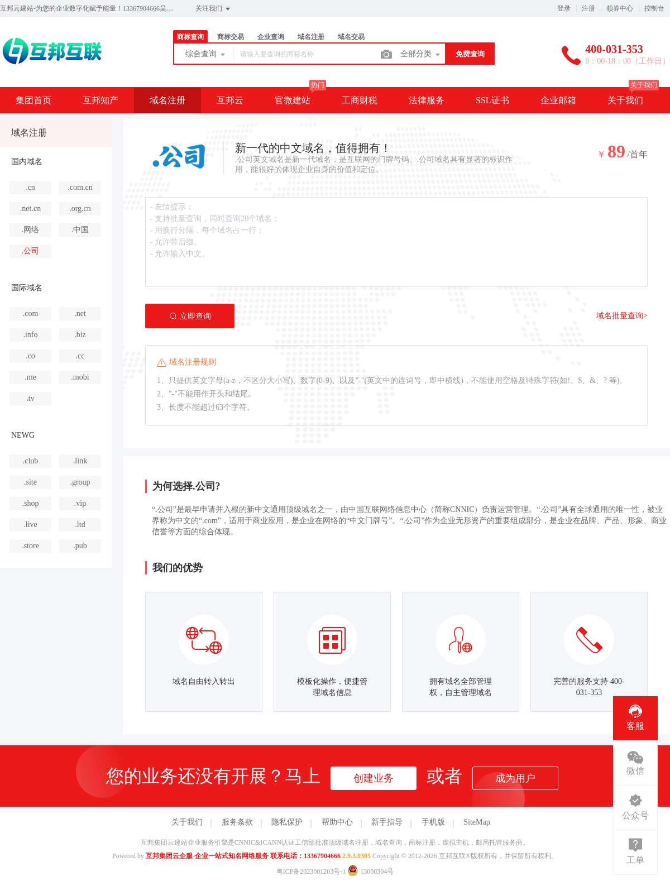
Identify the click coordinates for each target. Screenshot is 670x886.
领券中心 (619, 8)
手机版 (433, 822)
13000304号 (370, 871)
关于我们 (625, 100)
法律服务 (426, 100)
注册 (588, 8)
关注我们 (213, 9)
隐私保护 (287, 822)
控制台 (654, 8)
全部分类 (421, 54)
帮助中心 (337, 822)
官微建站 (292, 100)
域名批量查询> (622, 316)
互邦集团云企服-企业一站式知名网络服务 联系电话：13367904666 (243, 856)
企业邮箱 (558, 100)
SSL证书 (492, 100)
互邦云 (230, 100)
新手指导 (387, 822)
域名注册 (311, 37)
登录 (564, 8)
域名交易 (351, 37)
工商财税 (359, 100)
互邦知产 (100, 100)
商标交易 (230, 37)
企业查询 (270, 37)
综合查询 (206, 54)
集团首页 (33, 100)
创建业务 (373, 778)
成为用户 (515, 778)
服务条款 (237, 822)
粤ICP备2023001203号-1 (311, 871)
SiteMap (476, 822)
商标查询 (190, 37)
